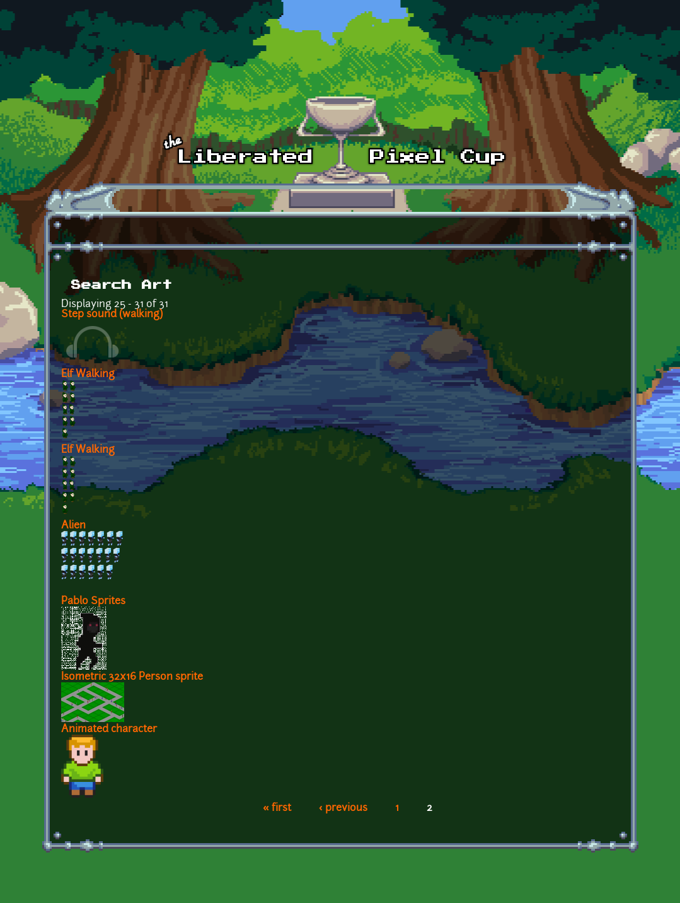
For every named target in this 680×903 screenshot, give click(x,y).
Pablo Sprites (93, 602)
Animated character (109, 730)
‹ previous (343, 808)
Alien (73, 526)
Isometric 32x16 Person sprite (132, 677)
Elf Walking (88, 375)
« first (277, 808)
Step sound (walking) (112, 315)
